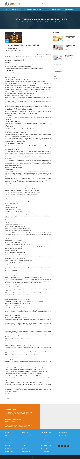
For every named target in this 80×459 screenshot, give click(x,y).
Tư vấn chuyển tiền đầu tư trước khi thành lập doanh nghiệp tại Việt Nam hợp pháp (70, 47)
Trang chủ (24, 21)
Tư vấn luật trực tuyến (57, 81)
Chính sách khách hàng (45, 435)
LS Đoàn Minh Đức (61, 442)
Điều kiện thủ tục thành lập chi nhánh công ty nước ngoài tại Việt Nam (69, 57)
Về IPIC (6, 435)
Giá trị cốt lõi (7, 445)
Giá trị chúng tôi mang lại (46, 445)
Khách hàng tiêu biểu (9, 451)
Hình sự (55, 73)
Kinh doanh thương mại (57, 71)
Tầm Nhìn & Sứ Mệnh (9, 442)
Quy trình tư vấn (44, 448)
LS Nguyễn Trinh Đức (62, 435)
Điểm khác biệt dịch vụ (45, 442)
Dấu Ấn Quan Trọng (8, 448)
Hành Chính (55, 78)
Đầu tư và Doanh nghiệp (58, 68)
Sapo (50, 457)
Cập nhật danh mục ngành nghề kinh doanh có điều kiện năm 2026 (70, 38)
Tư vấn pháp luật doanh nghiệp (33, 21)
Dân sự (54, 76)
